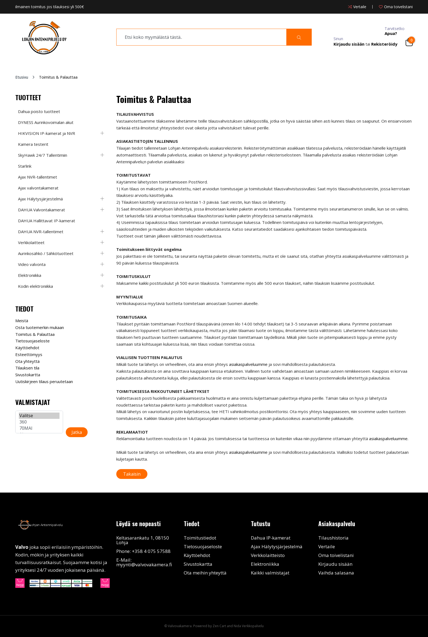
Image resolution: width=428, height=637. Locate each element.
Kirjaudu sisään (335, 564)
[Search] (299, 37)
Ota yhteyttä (27, 361)
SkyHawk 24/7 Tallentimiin (42, 155)
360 (39, 422)
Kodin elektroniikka (35, 286)
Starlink (24, 166)
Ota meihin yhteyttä (205, 572)
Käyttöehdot (27, 347)
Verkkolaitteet (31, 242)
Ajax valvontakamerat (38, 188)
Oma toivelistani (336, 555)
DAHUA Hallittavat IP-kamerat (46, 220)
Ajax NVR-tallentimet (37, 177)
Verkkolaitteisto (268, 555)
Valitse (39, 416)
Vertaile (326, 546)
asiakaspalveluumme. (388, 438)
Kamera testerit (33, 144)
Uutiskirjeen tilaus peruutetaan (44, 381)
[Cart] (409, 42)
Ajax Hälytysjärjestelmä (40, 199)
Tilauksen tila (27, 368)
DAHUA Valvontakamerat (41, 209)
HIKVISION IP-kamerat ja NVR (46, 133)
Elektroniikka (29, 275)
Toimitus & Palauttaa (35, 334)
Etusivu (21, 77)
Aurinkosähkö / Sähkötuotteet (45, 253)
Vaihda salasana (336, 572)
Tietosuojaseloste (32, 340)
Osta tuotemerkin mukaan (39, 327)
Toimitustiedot (200, 537)
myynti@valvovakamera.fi (144, 564)
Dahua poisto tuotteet (39, 111)
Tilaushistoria (333, 537)
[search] (201, 37)
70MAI (39, 428)
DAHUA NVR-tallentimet (40, 231)
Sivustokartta (27, 374)
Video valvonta (32, 264)
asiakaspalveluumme (248, 364)
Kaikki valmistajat (270, 572)
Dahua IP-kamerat (270, 537)
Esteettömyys (28, 354)
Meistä (21, 320)
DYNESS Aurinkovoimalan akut (45, 122)
